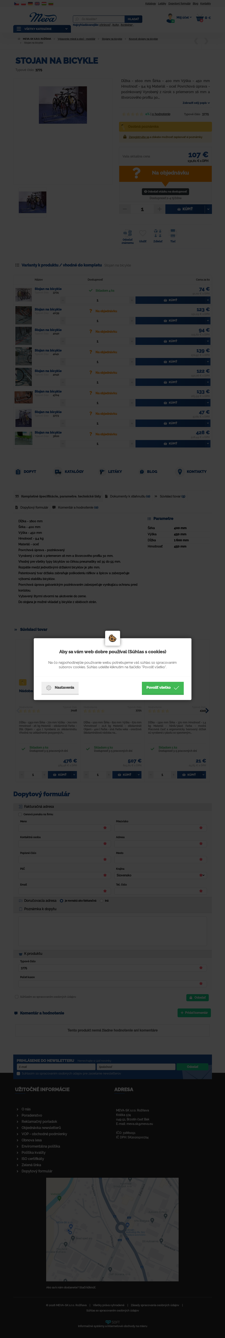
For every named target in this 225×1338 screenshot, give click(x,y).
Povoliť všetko (162, 687)
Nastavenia (60, 687)
